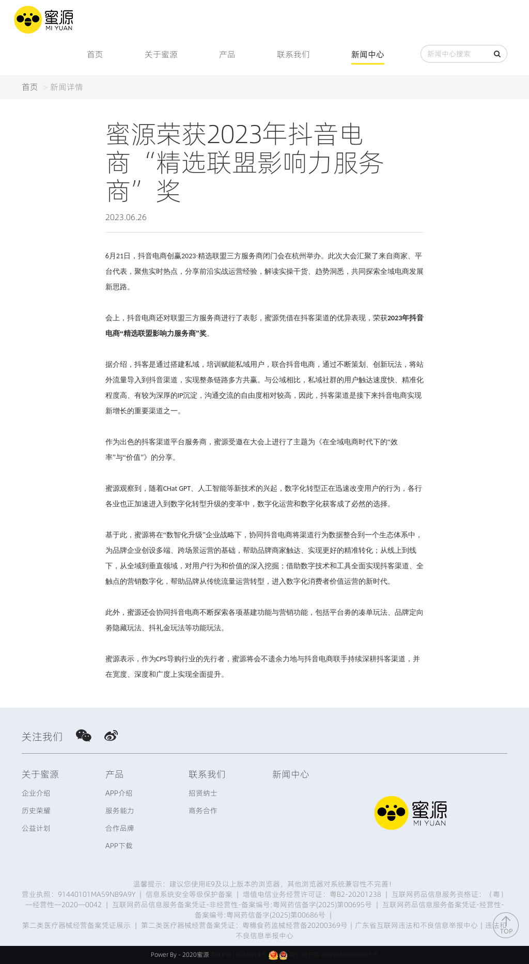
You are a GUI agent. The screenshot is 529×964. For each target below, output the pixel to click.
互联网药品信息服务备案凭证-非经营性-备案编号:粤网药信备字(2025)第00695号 (242, 904)
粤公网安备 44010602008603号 (333, 954)
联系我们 (293, 54)
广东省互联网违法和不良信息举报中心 (416, 925)
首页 (95, 54)
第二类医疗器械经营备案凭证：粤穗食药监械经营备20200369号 (244, 925)
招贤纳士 (203, 793)
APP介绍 (119, 793)
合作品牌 (119, 828)
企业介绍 (36, 793)
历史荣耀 (36, 810)
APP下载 (119, 846)
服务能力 (119, 810)
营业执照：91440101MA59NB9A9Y (78, 894)
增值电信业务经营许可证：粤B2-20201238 (312, 894)
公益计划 (36, 828)
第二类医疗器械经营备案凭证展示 (76, 925)
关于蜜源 (161, 54)
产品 (227, 54)
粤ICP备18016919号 (239, 954)
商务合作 (203, 810)
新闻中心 (367, 54)
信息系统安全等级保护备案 (189, 894)
